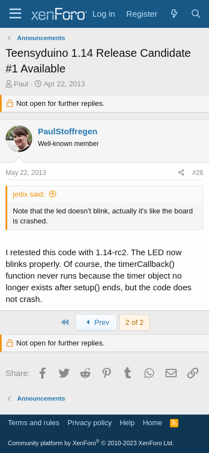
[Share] (181, 173)
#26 (197, 173)
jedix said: (29, 194)
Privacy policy (89, 422)
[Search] (196, 13)
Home (152, 422)
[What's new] (173, 13)
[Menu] (15, 14)
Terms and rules (33, 422)
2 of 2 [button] (134, 322)
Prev (96, 322)
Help (127, 422)
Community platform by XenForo (91, 443)
